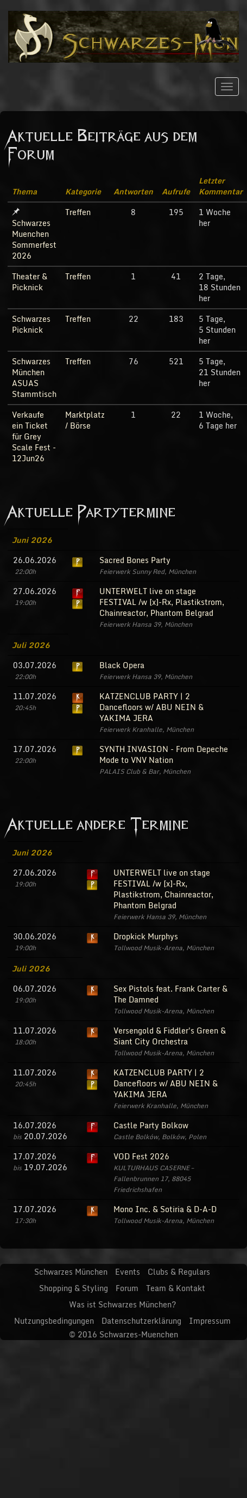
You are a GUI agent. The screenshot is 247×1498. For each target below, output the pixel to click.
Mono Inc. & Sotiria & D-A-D (165, 1209)
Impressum (210, 1320)
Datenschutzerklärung (141, 1320)
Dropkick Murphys (145, 936)
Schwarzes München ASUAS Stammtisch (34, 377)
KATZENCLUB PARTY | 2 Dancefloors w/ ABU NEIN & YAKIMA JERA (151, 707)
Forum (127, 1288)
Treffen (78, 212)
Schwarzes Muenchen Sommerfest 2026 (34, 239)
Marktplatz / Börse (85, 420)
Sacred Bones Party (134, 560)
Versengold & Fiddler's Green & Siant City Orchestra (169, 1036)
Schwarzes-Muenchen (138, 1334)
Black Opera (121, 665)
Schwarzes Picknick (31, 324)
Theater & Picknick (29, 282)
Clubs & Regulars (179, 1271)
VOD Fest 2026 (141, 1156)
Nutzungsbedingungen (54, 1320)
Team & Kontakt (175, 1288)
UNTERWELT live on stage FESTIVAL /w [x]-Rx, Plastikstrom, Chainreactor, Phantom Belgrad (161, 602)
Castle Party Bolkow (150, 1125)
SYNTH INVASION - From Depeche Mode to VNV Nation (163, 754)
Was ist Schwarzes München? (122, 1304)
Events (127, 1271)
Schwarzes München (70, 1271)
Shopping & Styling (73, 1288)
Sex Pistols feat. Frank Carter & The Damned (170, 994)
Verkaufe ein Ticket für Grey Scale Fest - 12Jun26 (34, 436)
